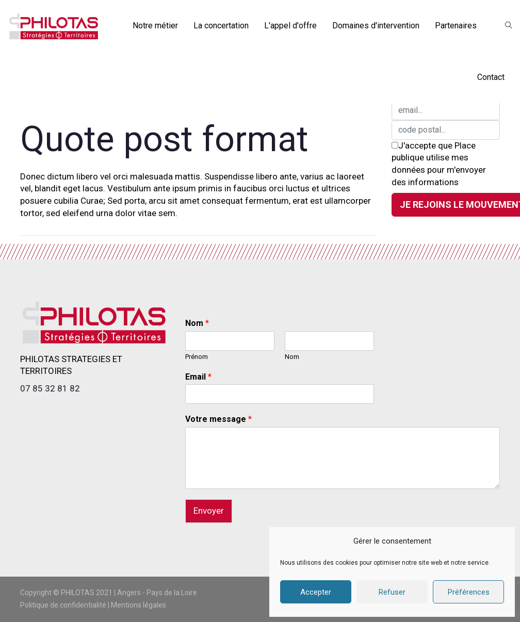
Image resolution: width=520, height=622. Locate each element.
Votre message (218, 419)
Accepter (315, 592)
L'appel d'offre (290, 25)
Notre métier (155, 25)
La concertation (221, 25)
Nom (197, 323)
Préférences (469, 592)
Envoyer (208, 510)
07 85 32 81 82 (50, 388)
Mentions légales (138, 605)
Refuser (392, 592)
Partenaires (456, 25)
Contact (491, 77)
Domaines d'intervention (375, 25)
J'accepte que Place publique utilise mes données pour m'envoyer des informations (439, 163)
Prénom (196, 357)
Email (198, 377)
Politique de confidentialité (63, 605)
